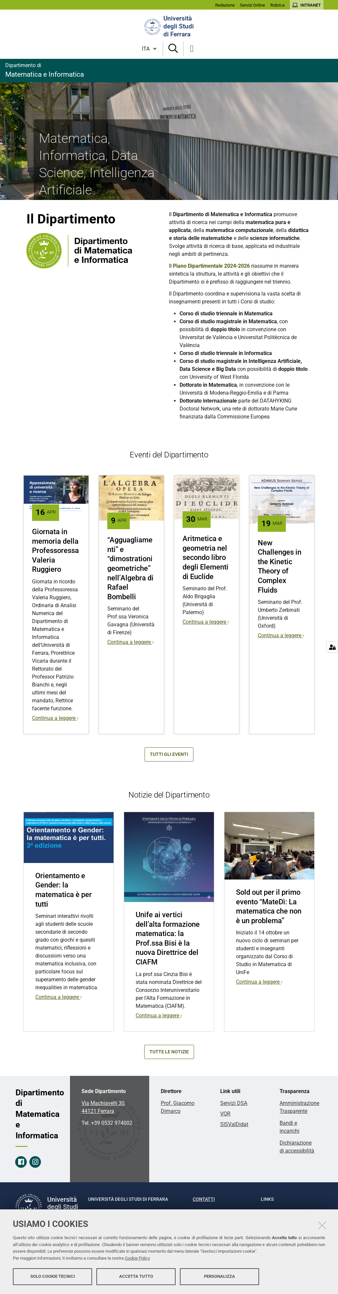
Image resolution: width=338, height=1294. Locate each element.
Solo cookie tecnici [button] (52, 1276)
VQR (225, 1114)
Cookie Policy (137, 1258)
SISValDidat (234, 1124)
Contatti (204, 1199)
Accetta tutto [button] (136, 1276)
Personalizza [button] (219, 1276)
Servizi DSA (233, 1103)
